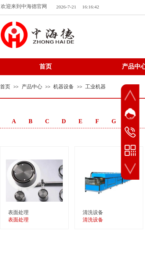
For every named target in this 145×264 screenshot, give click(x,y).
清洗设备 (93, 212)
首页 (5, 86)
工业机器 (95, 86)
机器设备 (63, 86)
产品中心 (32, 86)
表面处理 (18, 212)
